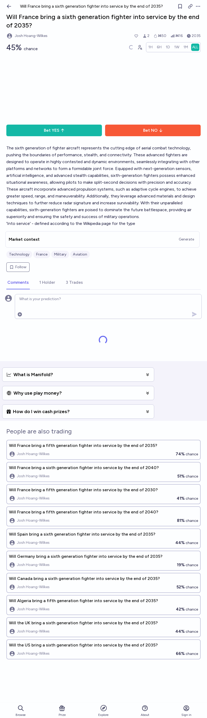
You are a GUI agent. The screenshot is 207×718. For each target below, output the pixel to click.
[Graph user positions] (139, 47)
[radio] (150, 47)
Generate (186, 239)
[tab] (18, 282)
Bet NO (153, 130)
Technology (19, 254)
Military (60, 254)
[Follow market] (180, 6)
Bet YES (54, 130)
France (42, 254)
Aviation (80, 254)
